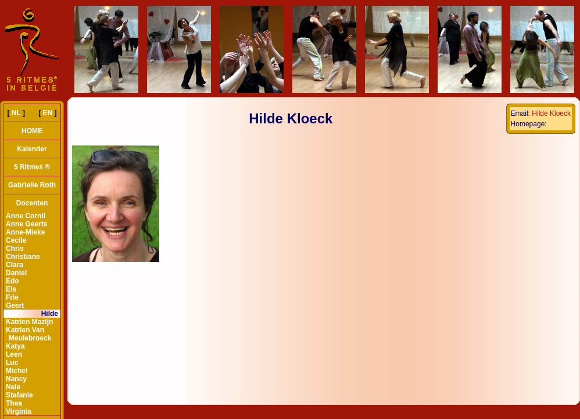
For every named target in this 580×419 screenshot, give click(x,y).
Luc (12, 362)
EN (48, 113)
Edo (12, 281)
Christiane (23, 257)
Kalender (31, 149)
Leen (14, 354)
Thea (14, 403)
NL (16, 113)
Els (11, 289)
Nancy (16, 379)
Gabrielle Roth (32, 185)
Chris (15, 248)
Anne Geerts (26, 224)
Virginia (18, 411)
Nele (13, 387)
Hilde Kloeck (551, 113)
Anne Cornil (25, 216)
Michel (16, 371)
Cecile (16, 240)
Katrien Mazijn (29, 322)
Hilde (49, 314)
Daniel (16, 273)
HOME (32, 131)
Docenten (32, 203)
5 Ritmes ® (32, 167)
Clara (14, 265)
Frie (12, 297)
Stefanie (19, 395)
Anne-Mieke (25, 232)
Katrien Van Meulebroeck (28, 334)
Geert (15, 305)
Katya (15, 346)
